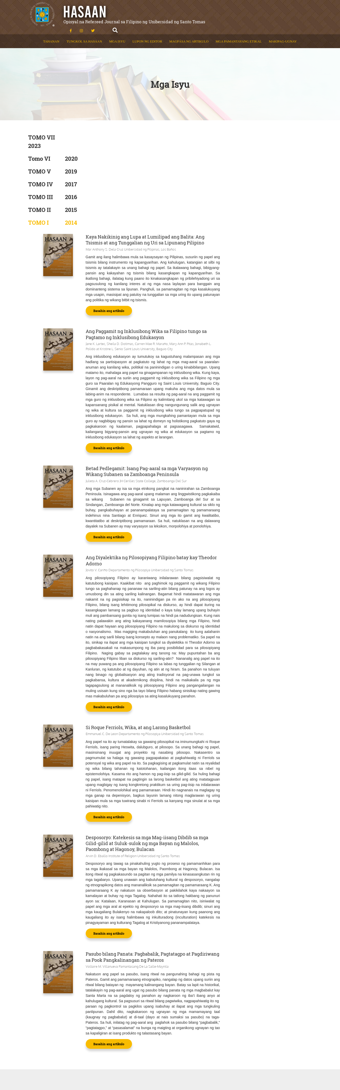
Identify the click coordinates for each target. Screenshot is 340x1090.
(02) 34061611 (245, 1019)
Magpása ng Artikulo (189, 35)
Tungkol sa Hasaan (84, 35)
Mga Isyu (117, 35)
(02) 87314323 (289, 1019)
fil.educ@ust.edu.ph (267, 1028)
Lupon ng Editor (147, 35)
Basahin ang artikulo (181, 207)
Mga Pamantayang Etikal (239, 35)
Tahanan (51, 35)
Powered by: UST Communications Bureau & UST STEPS (157, 1069)
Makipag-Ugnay (283, 35)
